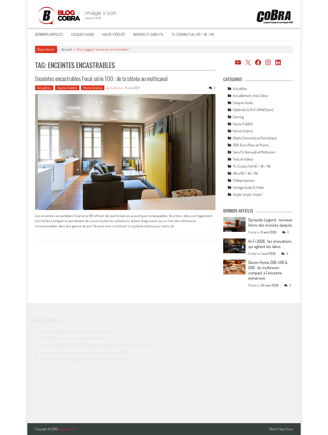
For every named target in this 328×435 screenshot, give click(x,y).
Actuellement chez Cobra (250, 95)
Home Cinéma (92, 88)
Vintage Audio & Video (248, 187)
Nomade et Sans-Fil (148, 34)
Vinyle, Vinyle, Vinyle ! (247, 194)
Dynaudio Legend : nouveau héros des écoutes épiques (270, 222)
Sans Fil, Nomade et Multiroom (254, 152)
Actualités (44, 88)
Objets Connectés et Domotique (255, 138)
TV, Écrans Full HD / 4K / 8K (193, 34)
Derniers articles (49, 34)
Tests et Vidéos (243, 159)
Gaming (238, 117)
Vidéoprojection (244, 180)
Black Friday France (281, 429)
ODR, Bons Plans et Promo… (252, 145)
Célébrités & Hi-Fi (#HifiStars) (253, 109)
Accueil (67, 49)
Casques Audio (82, 34)
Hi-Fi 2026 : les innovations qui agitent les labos (270, 244)
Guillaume (116, 88)
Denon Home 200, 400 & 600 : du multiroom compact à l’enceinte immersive (268, 270)
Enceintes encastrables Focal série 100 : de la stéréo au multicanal (101, 78)
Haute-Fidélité (113, 34)
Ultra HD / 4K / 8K (245, 173)
